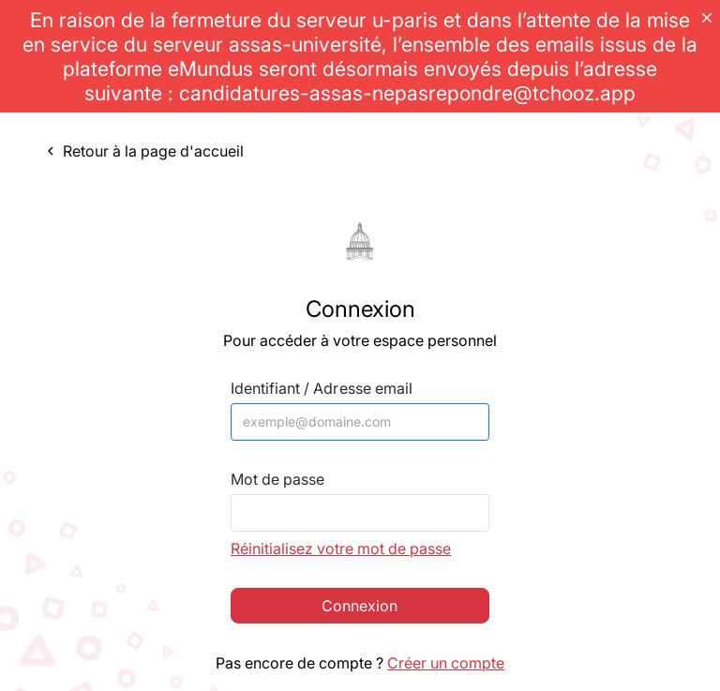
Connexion (360, 605)
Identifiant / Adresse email (321, 389)
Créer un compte (445, 662)
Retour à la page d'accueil (143, 151)
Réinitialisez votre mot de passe (341, 548)
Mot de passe (277, 479)
